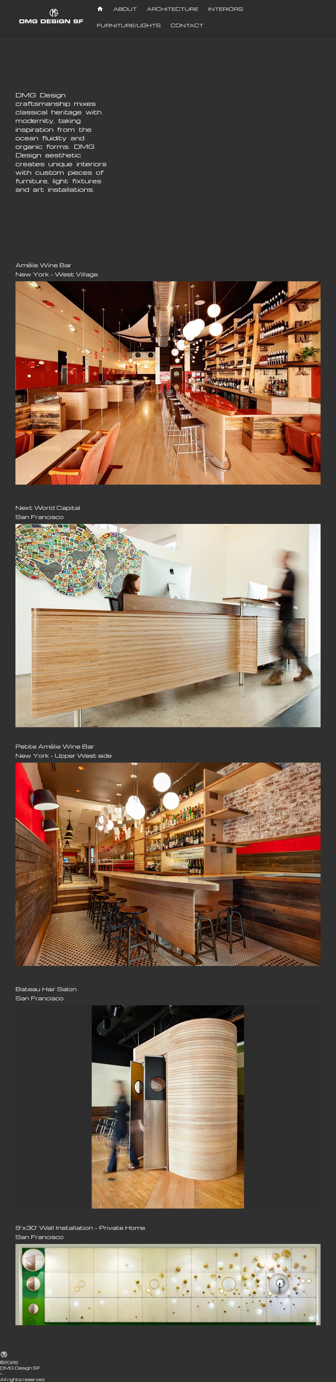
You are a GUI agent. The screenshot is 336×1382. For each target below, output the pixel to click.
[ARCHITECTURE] (172, 9)
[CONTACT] (187, 25)
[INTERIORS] (225, 9)
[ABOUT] (125, 9)
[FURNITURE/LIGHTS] (129, 25)
